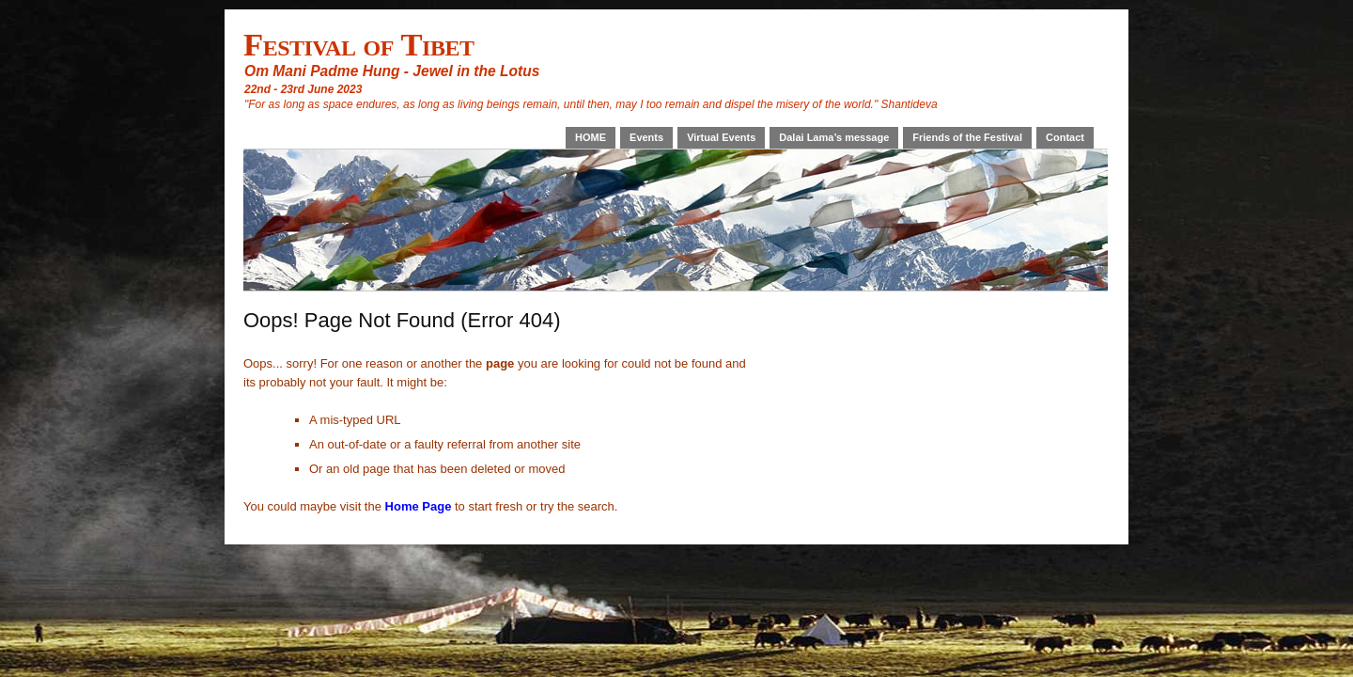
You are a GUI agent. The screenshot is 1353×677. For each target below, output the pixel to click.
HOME (590, 137)
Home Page (418, 506)
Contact (1065, 137)
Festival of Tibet (358, 44)
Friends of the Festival (967, 137)
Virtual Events (721, 137)
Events (646, 137)
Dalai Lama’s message (834, 137)
